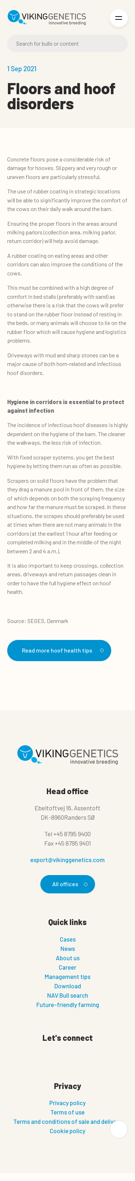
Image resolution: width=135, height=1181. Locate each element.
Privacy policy (67, 1102)
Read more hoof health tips (62, 650)
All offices (68, 883)
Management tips (67, 976)
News (67, 948)
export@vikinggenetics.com (67, 859)
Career (67, 967)
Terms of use (67, 1112)
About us (68, 957)
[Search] (67, 43)
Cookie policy (67, 1130)
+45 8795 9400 (72, 833)
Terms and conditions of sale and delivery (67, 1121)
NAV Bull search (67, 995)
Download (67, 985)
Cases (68, 939)
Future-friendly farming (67, 1004)
